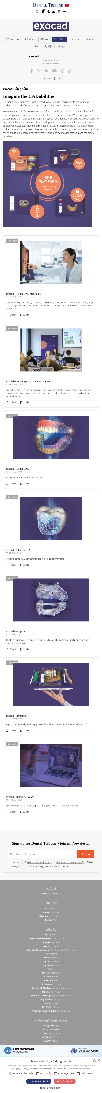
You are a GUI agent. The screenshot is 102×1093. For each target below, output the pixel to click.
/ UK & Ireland (51, 1010)
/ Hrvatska (51, 946)
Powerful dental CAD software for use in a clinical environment (35, 558)
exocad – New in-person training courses (28, 381)
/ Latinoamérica (51, 916)
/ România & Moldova (51, 988)
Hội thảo (75, 39)
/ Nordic (51, 976)
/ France (51, 953)
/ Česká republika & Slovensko (51, 950)
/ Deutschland (51, 957)
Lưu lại (60, 78)
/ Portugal (51, 984)
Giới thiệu (29, 39)
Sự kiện (49, 46)
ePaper (62, 46)
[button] (51, 1087)
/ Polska (51, 980)
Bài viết (44, 39)
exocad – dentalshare (17, 715)
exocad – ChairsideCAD (19, 550)
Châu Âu (51, 929)
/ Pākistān (51, 1033)
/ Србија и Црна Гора (51, 995)
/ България (51, 942)
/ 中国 (51, 1025)
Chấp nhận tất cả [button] (39, 1081)
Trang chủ (13, 39)
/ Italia (51, 969)
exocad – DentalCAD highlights (23, 293)
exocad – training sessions (20, 796)
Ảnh (37, 46)
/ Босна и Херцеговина (51, 938)
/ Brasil (51, 908)
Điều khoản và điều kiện (39, 862)
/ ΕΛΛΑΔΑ (51, 961)
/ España (51, 999)
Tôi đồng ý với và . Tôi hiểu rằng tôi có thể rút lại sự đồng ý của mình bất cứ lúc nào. (53, 864)
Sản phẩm (59, 39)
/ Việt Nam (51, 1037)
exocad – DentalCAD (17, 468)
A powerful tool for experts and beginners (25, 477)
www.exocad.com (51, 60)
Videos (89, 39)
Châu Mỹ (51, 903)
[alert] (51, 1075)
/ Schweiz (51, 1003)
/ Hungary (51, 965)
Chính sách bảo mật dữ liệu (70, 862)
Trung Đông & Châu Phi (51, 1050)
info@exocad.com (51, 63)
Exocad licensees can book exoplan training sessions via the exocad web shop (42, 805)
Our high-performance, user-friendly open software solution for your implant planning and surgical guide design (47, 641)
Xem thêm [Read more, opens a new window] (86, 1068)
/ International (51, 893)
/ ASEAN (51, 1040)
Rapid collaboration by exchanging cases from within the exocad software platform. (44, 724)
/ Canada (51, 912)
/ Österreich (51, 934)
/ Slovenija (51, 991)
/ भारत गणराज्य (51, 1029)
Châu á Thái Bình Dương (51, 1020)
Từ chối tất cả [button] (64, 1081)
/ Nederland (51, 972)
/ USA (51, 920)
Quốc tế (51, 888)
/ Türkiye (51, 1007)
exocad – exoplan (15, 631)
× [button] (99, 1060)
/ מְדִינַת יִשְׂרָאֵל (51, 1055)
